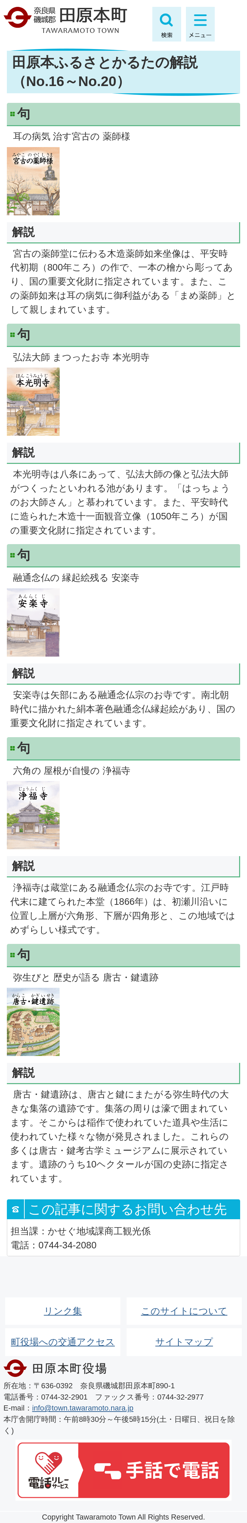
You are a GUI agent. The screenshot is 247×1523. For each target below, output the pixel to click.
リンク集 (63, 1311)
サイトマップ (184, 1341)
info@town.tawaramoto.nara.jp (82, 1408)
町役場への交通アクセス (63, 1341)
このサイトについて (184, 1311)
